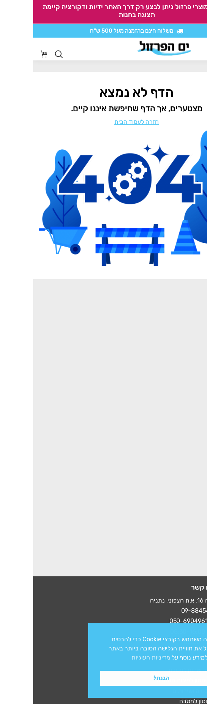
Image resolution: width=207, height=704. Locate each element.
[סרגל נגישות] (179, 49)
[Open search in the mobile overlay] (26, 54)
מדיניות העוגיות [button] (117, 657)
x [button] (194, 628)
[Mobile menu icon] (195, 49)
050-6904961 (155, 621)
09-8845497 (165, 610)
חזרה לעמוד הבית (103, 121)
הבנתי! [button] (128, 678)
